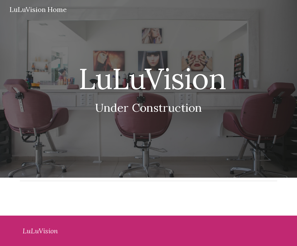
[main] (148, 89)
